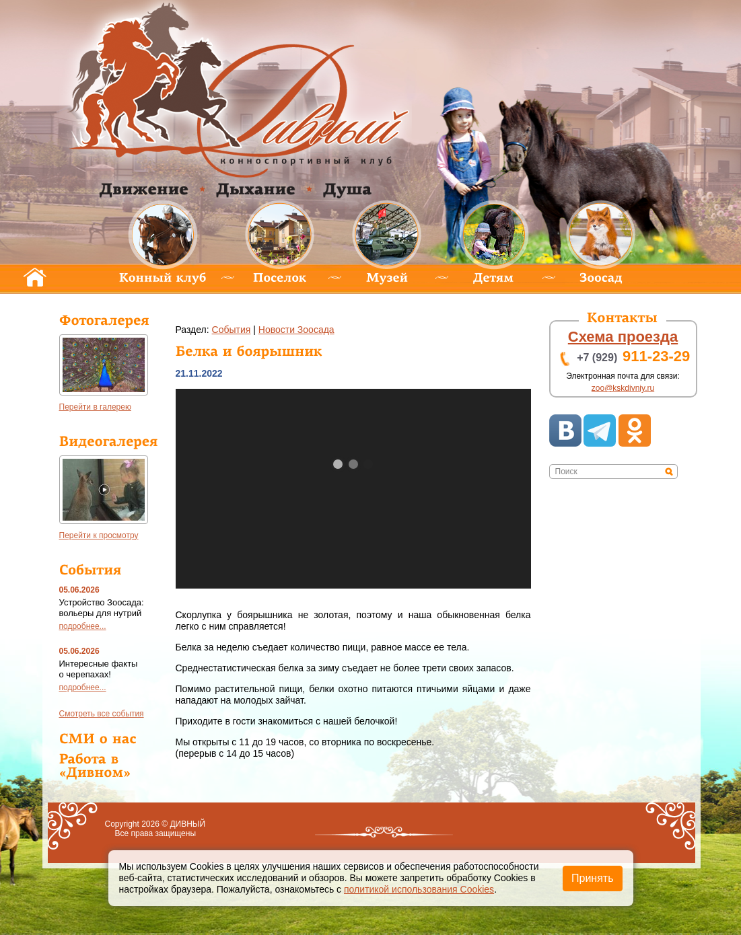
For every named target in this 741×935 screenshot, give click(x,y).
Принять (592, 878)
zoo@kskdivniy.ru (623, 388)
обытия (231, 329)
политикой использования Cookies (419, 889)
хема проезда (623, 336)
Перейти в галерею (95, 407)
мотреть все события (101, 713)
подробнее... (82, 626)
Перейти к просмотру (99, 535)
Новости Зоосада (296, 329)
